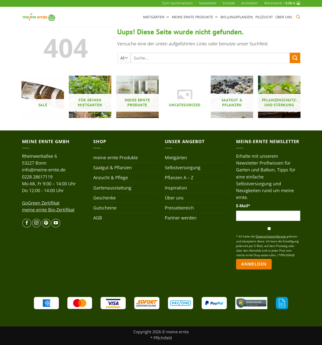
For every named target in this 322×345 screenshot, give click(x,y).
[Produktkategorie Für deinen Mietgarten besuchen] (90, 97)
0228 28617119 (37, 177)
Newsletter (208, 3)
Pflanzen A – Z (179, 177)
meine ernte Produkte (195, 17)
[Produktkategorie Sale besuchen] (42, 97)
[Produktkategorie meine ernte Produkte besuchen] (137, 97)
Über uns (283, 17)
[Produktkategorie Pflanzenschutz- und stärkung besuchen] (279, 97)
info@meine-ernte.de (43, 170)
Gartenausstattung (112, 188)
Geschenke (104, 198)
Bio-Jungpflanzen (236, 17)
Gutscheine (104, 208)
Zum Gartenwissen (177, 3)
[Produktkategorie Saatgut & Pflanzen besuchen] (232, 97)
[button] (249, 3)
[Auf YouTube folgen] (55, 223)
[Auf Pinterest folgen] (46, 223)
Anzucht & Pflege (110, 177)
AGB (97, 218)
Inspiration (176, 188)
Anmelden (253, 264)
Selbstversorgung (182, 167)
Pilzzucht (264, 17)
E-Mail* (243, 205)
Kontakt (229, 3)
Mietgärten (156, 17)
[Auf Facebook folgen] (26, 223)
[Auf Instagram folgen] (36, 223)
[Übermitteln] (295, 58)
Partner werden (181, 218)
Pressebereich (179, 208)
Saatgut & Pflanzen (112, 167)
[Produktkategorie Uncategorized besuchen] (184, 97)
